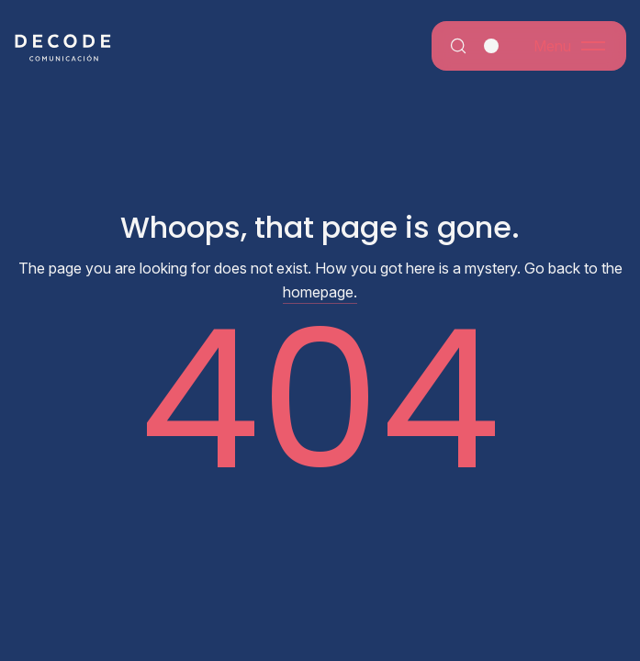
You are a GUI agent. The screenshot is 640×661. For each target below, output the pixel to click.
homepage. (320, 292)
